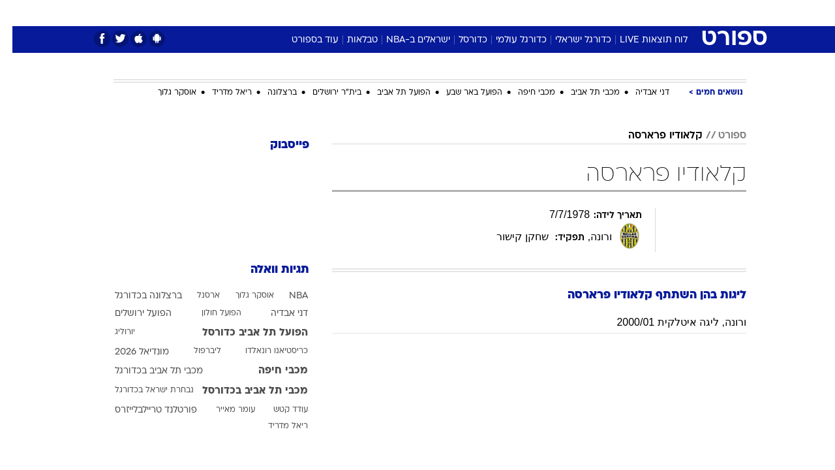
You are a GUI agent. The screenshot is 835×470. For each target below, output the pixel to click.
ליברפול (195, 351)
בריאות (410, 13)
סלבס (520, 13)
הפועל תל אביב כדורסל (243, 333)
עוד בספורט (302, 40)
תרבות (561, 13)
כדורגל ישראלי (571, 40)
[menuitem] (640, 13)
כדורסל (460, 40)
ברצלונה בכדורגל (136, 296)
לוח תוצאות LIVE (641, 40)
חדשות (648, 13)
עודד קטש (278, 410)
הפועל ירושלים (130, 313)
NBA (286, 296)
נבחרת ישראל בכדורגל (141, 390)
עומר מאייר (223, 410)
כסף (484, 13)
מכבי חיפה (524, 93)
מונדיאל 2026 (129, 352)
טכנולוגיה (316, 13)
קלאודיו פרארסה (653, 136)
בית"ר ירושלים (324, 93)
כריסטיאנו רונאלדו (264, 351)
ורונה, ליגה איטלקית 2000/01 (669, 322)
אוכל (450, 13)
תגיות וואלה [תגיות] (267, 269)
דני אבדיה (640, 93)
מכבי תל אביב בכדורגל (146, 371)
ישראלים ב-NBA (406, 40)
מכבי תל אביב (582, 93)
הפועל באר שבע (462, 93)
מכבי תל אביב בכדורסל (243, 391)
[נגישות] (18, 13)
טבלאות (350, 40)
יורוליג (112, 332)
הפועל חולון (209, 313)
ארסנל (196, 296)
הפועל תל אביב (391, 93)
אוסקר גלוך (164, 93)
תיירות (365, 13)
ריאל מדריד (219, 93)
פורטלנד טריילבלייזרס (143, 410)
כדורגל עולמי (508, 40)
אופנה (268, 13)
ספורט (604, 13)
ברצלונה (269, 93)
